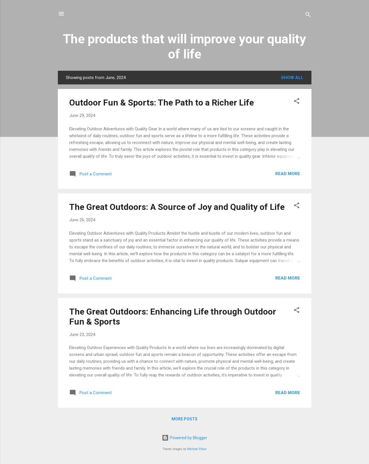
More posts (184, 419)
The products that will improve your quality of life (184, 46)
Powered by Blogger (184, 437)
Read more (287, 173)
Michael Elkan (197, 449)
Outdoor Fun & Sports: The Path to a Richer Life (161, 103)
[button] (296, 102)
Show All (292, 77)
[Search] (308, 15)
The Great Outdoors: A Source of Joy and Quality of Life (177, 207)
